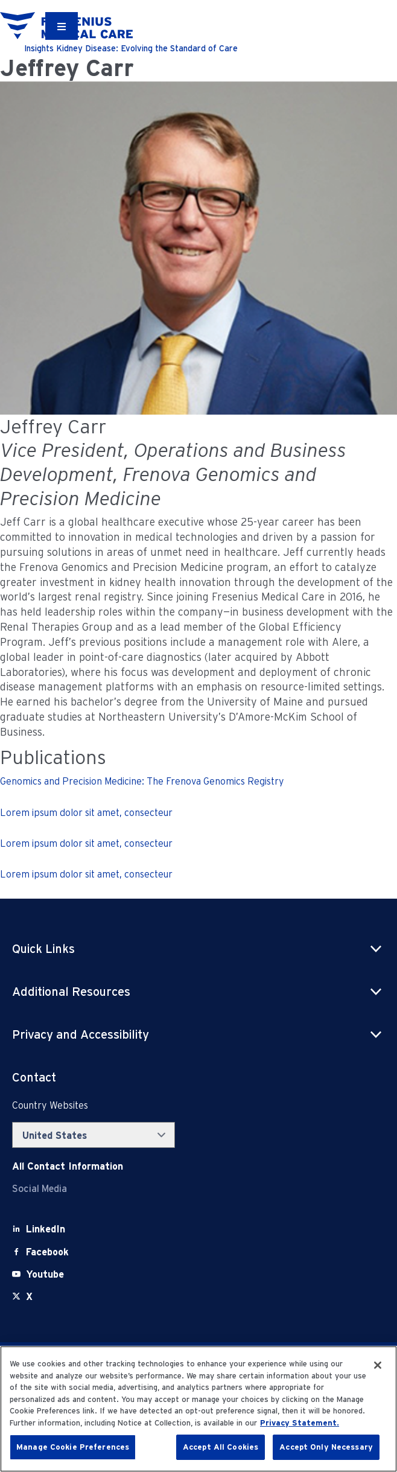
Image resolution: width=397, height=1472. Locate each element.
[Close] (377, 1365)
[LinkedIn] (45, 1229)
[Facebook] (47, 1252)
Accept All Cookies (220, 1446)
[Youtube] (45, 1274)
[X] (29, 1296)
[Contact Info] (67, 1166)
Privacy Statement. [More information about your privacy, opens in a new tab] (299, 1422)
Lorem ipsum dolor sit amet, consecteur (86, 812)
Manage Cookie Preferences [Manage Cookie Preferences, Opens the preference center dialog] (72, 1446)
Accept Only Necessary (326, 1446)
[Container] (61, 26)
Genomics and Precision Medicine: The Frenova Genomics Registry (142, 781)
